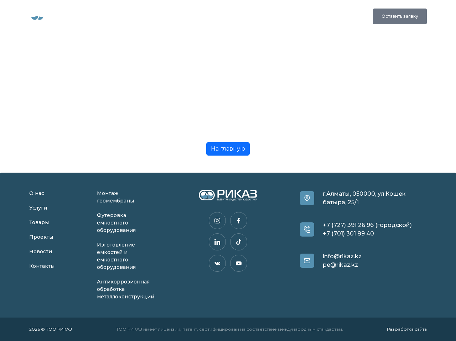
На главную (228, 148)
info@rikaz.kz (342, 256)
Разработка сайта (407, 329)
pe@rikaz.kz (340, 264)
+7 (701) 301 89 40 (348, 233)
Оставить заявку (400, 16)
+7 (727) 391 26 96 (337, 16)
